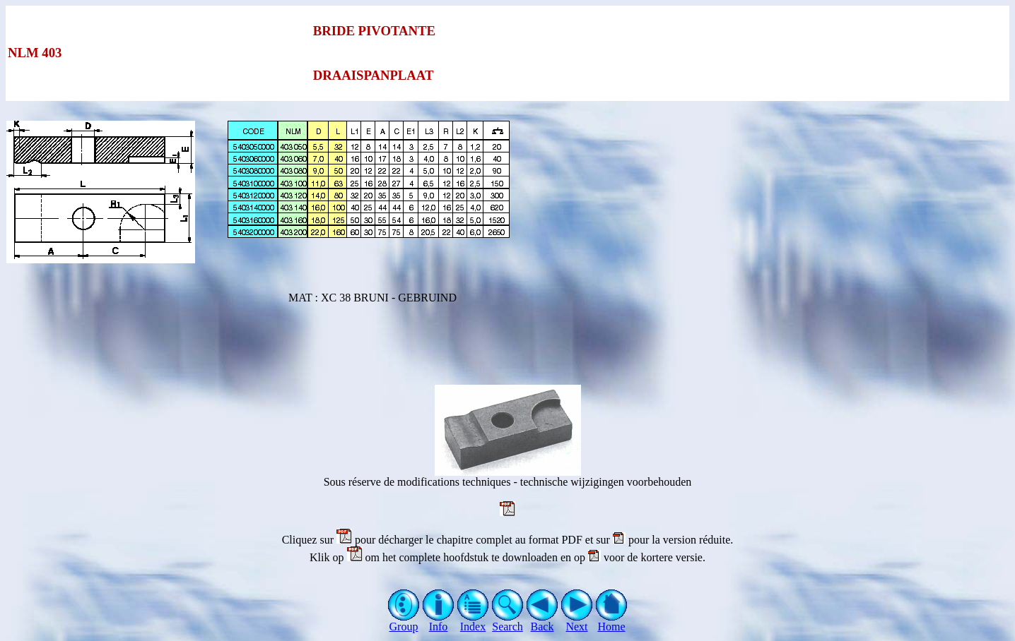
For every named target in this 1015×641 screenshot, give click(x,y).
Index (473, 622)
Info (438, 622)
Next (577, 622)
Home (612, 622)
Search (508, 622)
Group (404, 622)
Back (542, 622)
